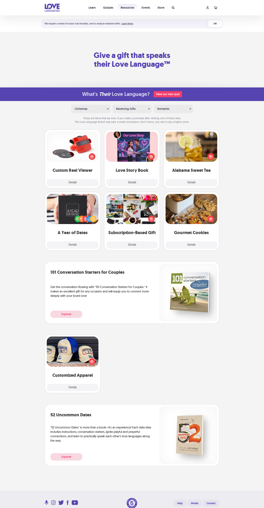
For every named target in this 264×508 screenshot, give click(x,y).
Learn (92, 8)
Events (146, 8)
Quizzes (108, 8)
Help (180, 503)
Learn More (127, 23)
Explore (66, 314)
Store (160, 8)
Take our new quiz (168, 94)
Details (73, 182)
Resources (127, 8)
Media (194, 503)
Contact (211, 503)
